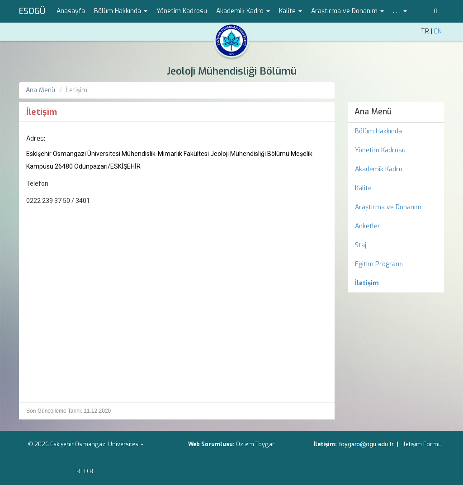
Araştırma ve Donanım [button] (347, 11)
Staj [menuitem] (360, 245)
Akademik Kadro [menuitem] (378, 169)
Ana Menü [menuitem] (373, 111)
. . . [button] (400, 11)
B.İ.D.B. (85, 471)
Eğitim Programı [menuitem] (379, 264)
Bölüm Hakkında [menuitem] (378, 131)
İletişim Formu (422, 444)
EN (438, 31)
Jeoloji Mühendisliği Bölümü (231, 71)
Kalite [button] (290, 11)
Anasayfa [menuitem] (71, 11)
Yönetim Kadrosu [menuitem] (181, 11)
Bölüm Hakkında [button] (120, 11)
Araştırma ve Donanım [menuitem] (388, 207)
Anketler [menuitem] (367, 226)
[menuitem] (396, 283)
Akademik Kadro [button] (243, 11)
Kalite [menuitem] (363, 188)
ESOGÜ (32, 11)
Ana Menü (40, 90)
